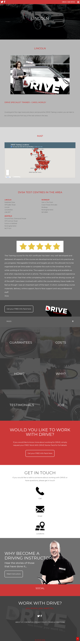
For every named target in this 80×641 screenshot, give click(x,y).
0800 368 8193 (68, 2)
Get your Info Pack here (19, 309)
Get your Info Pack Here (40, 453)
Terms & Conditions (56, 622)
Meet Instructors (14, 574)
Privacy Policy (41, 622)
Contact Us (29, 622)
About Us (19, 622)
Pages (40, 321)
